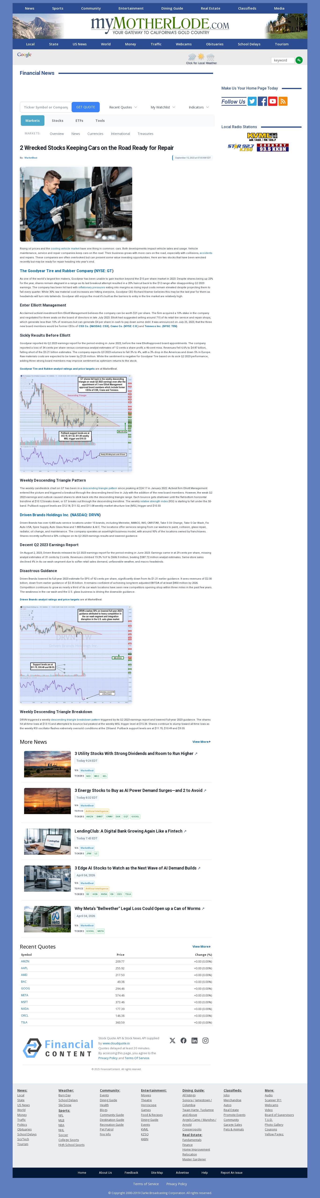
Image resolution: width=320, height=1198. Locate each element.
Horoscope (148, 1105)
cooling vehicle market (65, 248)
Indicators (196, 107)
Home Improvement (196, 1149)
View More (201, 742)
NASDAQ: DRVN (85, 515)
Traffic (156, 44)
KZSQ (145, 1134)
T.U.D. (269, 1120)
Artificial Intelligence (97, 811)
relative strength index (154, 501)
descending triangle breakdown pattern (75, 719)
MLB (61, 1120)
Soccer (63, 1135)
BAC (24, 982)
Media (279, 8)
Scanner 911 (273, 1100)
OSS (119, 894)
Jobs (226, 1095)
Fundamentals (191, 1140)
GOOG (25, 988)
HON (95, 894)
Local (30, 44)
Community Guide (112, 1115)
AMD (24, 975)
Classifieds (247, 8)
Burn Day (64, 1095)
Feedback (131, 1172)
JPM (88, 853)
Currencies (95, 133)
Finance (187, 1145)
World (106, 44)
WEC (96, 776)
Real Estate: (192, 1135)
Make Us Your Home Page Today (250, 88)
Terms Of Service (137, 1058)
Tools (100, 120)
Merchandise (232, 1100)
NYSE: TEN (169, 326)
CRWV (109, 816)
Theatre (146, 1100)
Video (269, 1110)
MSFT (24, 1002)
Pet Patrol (106, 1129)
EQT (126, 816)
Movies (146, 1095)
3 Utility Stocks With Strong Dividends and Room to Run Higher (136, 753)
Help (205, 1172)
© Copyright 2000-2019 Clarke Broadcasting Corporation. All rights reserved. (160, 1193)
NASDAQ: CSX (99, 326)
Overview (57, 133)
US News (80, 44)
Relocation (189, 1154)
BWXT (100, 816)
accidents (206, 253)
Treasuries (145, 133)
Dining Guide (172, 8)
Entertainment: (154, 1090)
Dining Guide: (193, 1090)
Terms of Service (146, 1184)
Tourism (282, 44)
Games (146, 1110)
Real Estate (210, 8)
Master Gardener (194, 1159)
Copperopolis (191, 1129)
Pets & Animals (234, 1129)
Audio (269, 1095)
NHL (61, 1130)
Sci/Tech (23, 1139)
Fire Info (105, 1134)
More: (269, 1090)
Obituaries (214, 44)
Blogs (103, 1110)
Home (82, 1172)
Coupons (271, 1129)
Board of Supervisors (279, 1115)
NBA (61, 1125)
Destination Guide (112, 1120)
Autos (227, 1105)
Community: (110, 1090)
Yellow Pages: (274, 1134)
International (120, 133)
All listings (189, 1095)
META (101, 931)
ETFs (79, 120)
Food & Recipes (152, 1115)
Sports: (64, 1110)
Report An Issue (231, 1172)
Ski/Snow (64, 1105)
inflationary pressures (91, 287)
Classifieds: (233, 1090)
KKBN (144, 1139)
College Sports (68, 1140)
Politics (22, 1125)
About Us (105, 1172)
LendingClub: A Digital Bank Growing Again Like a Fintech (130, 831)
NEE (88, 776)
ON (111, 894)
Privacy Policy (108, 1058)
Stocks (57, 120)
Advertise (182, 1172)
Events (104, 1095)
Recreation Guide (112, 1125)
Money (130, 44)
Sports (57, 8)
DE (87, 894)
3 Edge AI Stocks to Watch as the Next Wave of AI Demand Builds (137, 868)
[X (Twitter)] (172, 1048)
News (29, 8)
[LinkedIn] (194, 1048)
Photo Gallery (274, 1125)
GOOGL (135, 816)
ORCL (24, 1016)
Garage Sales (233, 1125)
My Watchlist (160, 107)
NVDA (104, 894)
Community (91, 8)
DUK (118, 816)
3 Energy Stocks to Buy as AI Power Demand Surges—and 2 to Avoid (140, 790)
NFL (60, 1115)
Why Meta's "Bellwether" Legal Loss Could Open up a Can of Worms (139, 908)
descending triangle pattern (100, 488)
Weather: (66, 1090)
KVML (144, 1129)
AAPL (24, 968)
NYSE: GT (103, 271)
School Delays (249, 44)
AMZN (89, 816)
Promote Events (234, 1115)
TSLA (128, 894)
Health (104, 1105)
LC (96, 853)
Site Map (157, 1172)
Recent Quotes (120, 107)
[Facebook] (183, 1048)
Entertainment (131, 8)
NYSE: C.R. (131, 326)
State (53, 44)
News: (22, 1090)
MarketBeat (87, 770)
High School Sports (71, 1145)
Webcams (184, 44)
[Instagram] (205, 1048)
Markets (32, 120)
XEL (105, 776)
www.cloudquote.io (116, 1043)
